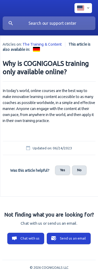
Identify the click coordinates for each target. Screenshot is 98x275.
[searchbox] (49, 23)
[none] (83, 8)
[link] (36, 49)
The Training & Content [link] (42, 44)
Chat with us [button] (29, 238)
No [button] (79, 170)
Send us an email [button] (73, 238)
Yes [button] (62, 170)
